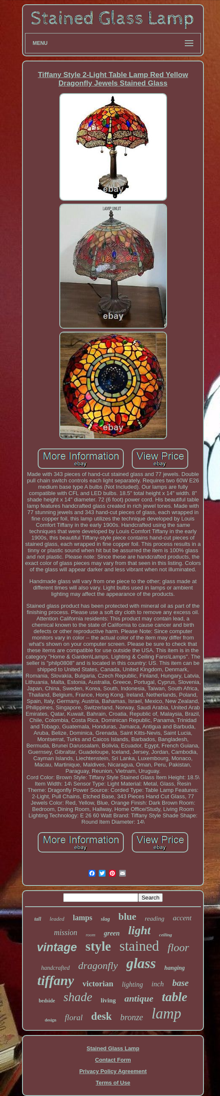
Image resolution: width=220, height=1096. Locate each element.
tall (37, 919)
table (174, 997)
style (98, 946)
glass (141, 963)
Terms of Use (113, 1082)
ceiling (165, 934)
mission (65, 932)
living (108, 1000)
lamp (166, 1013)
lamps (82, 917)
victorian (98, 983)
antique (138, 998)
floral (74, 1017)
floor (178, 947)
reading (154, 918)
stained (139, 946)
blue (127, 916)
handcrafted (55, 968)
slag (105, 919)
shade (78, 997)
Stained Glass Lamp (112, 1048)
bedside (47, 1001)
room (90, 934)
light (139, 930)
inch (157, 984)
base (180, 983)
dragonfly (98, 965)
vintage (57, 947)
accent (182, 918)
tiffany (55, 980)
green (112, 933)
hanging (174, 968)
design (50, 1020)
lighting (132, 984)
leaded (57, 919)
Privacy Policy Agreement (113, 1071)
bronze (131, 1017)
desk (101, 1016)
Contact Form (113, 1060)
